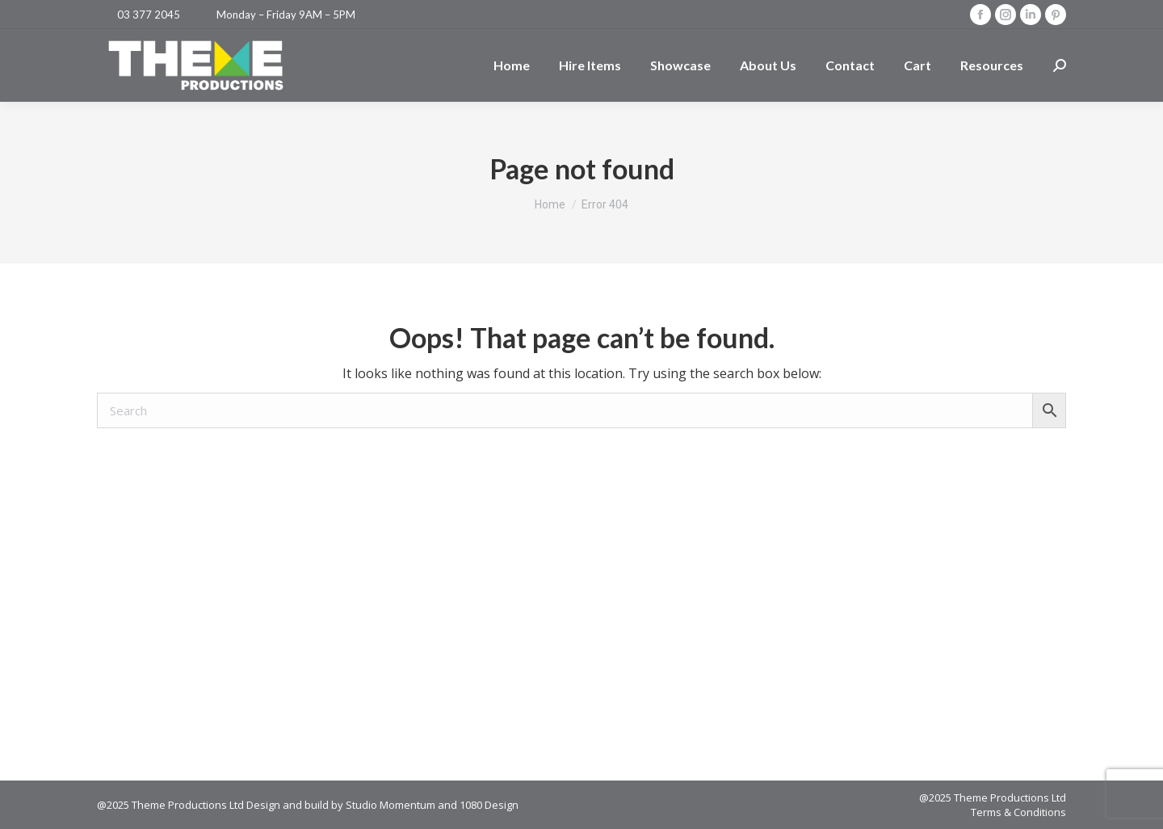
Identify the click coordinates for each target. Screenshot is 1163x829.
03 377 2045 (148, 14)
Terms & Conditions (1018, 812)
